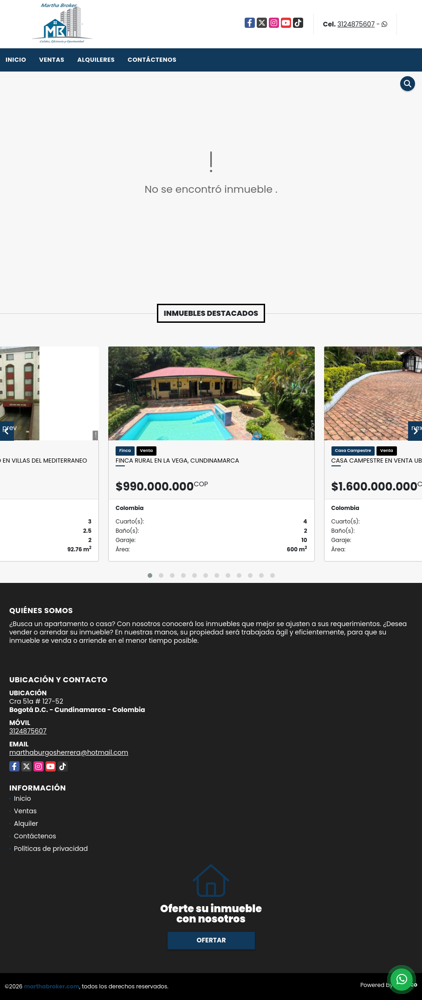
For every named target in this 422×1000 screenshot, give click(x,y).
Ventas (52, 59)
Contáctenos (152, 59)
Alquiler (26, 823)
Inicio (16, 59)
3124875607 (356, 24)
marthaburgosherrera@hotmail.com (68, 752)
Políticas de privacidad (51, 848)
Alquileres (96, 59)
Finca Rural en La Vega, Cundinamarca (177, 460)
